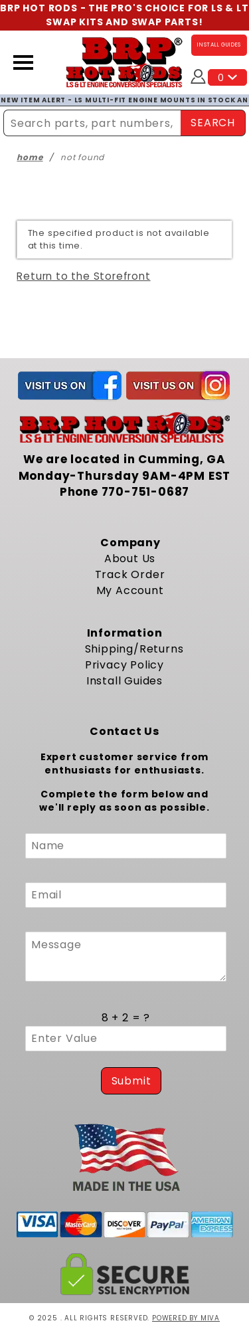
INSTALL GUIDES (219, 45)
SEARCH (213, 122)
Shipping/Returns (134, 649)
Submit (131, 1080)
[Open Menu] (23, 62)
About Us (129, 558)
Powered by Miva (186, 1318)
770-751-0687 (146, 492)
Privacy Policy (124, 664)
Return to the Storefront (83, 276)
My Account (130, 590)
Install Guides (124, 680)
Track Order (130, 574)
